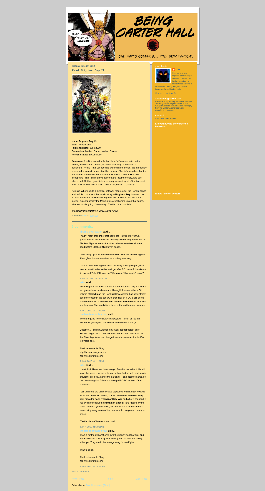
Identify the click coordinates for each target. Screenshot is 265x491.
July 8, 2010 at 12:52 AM (92, 466)
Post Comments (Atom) (98, 485)
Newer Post (78, 478)
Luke (82, 282)
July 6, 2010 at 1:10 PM (92, 361)
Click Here (159, 118)
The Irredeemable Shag (93, 314)
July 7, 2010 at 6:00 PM (92, 427)
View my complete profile (166, 93)
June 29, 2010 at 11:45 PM (93, 278)
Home (110, 478)
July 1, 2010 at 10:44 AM (92, 310)
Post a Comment (80, 471)
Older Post (141, 478)
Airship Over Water (91, 231)
